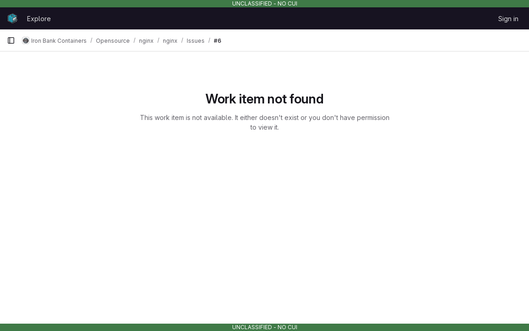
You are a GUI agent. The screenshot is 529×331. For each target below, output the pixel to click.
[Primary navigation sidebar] (11, 40)
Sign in (508, 19)
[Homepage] (12, 18)
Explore (39, 19)
